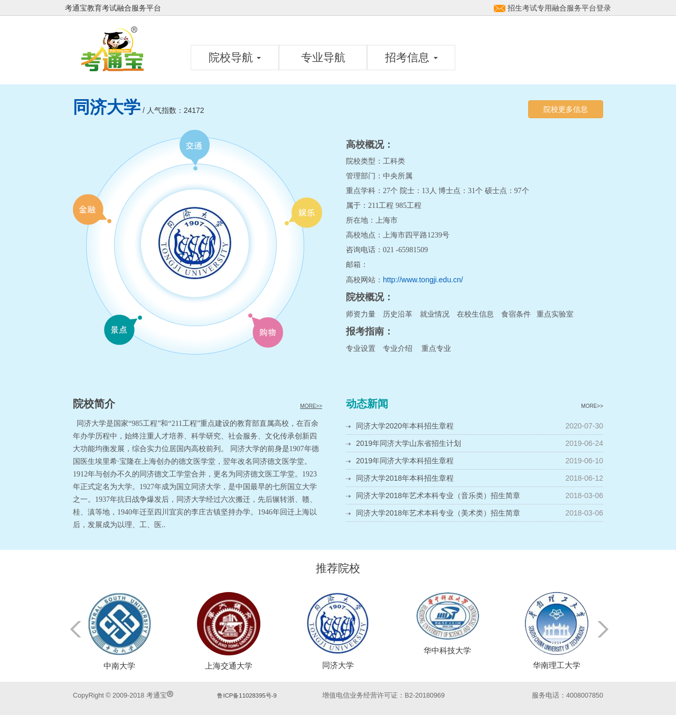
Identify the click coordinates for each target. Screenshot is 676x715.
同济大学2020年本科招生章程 (405, 426)
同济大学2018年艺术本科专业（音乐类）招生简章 (438, 495)
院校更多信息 (565, 109)
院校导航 (235, 57)
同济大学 (338, 665)
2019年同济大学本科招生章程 (405, 460)
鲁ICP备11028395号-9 (246, 695)
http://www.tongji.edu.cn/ (423, 279)
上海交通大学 (228, 665)
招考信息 (411, 57)
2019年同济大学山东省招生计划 (408, 443)
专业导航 (323, 57)
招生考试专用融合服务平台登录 (559, 8)
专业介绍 (397, 348)
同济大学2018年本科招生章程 (405, 478)
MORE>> (311, 406)
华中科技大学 (447, 650)
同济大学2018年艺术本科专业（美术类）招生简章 (438, 513)
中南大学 (119, 665)
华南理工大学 (556, 665)
